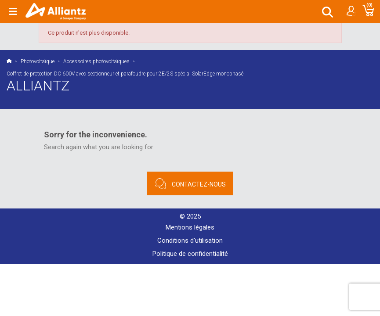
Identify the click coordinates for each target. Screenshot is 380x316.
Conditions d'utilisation (190, 240)
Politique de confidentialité (190, 254)
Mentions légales (190, 227)
